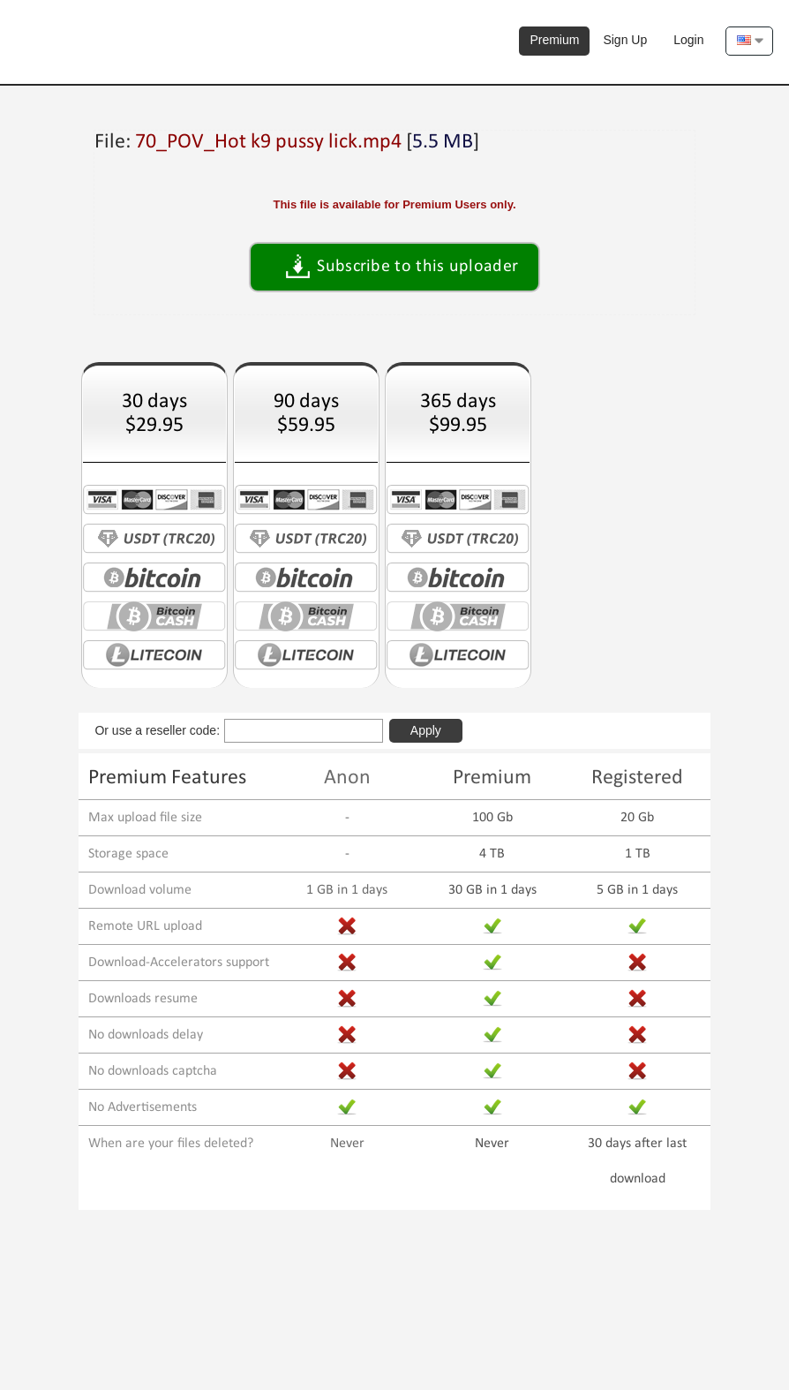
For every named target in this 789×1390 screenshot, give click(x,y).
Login (688, 40)
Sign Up (625, 40)
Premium (554, 40)
